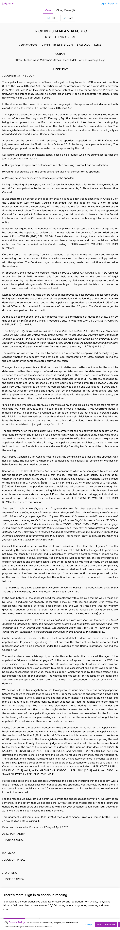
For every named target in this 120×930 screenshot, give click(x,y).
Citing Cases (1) (65, 10)
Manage (88, 924)
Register (113, 3)
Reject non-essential (106, 924)
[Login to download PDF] (51, 18)
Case (48, 10)
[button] (67, 18)
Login (102, 3)
